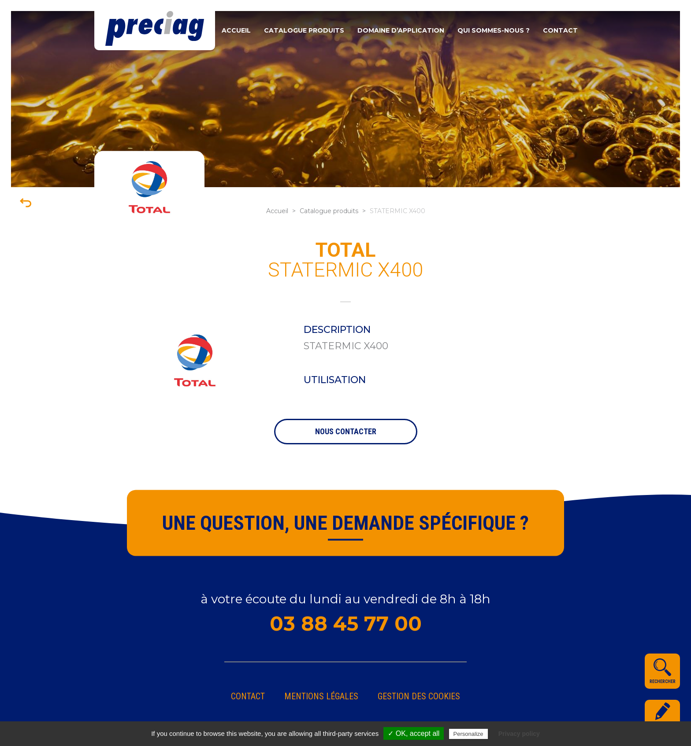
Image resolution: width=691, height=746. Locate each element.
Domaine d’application (400, 30)
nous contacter (345, 431)
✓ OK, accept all (413, 733)
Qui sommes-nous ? (493, 30)
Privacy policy (519, 733)
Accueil (236, 30)
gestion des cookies (419, 696)
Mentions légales (321, 696)
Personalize (468, 734)
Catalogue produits (304, 30)
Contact (560, 30)
